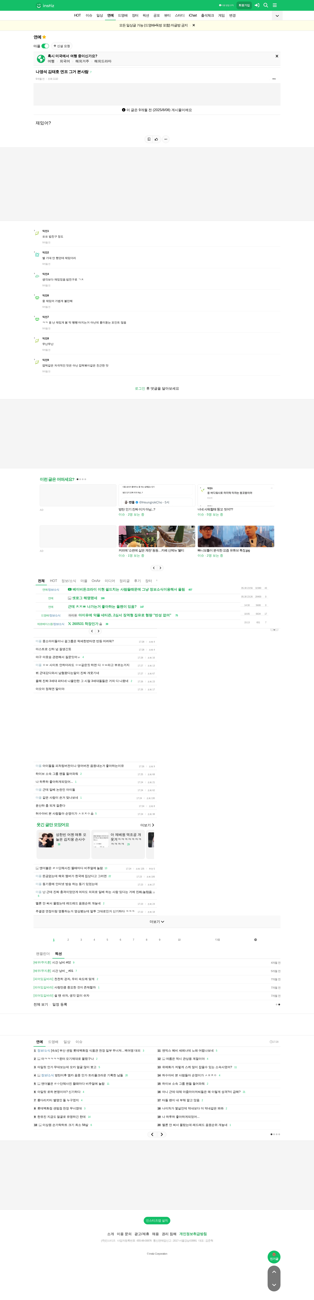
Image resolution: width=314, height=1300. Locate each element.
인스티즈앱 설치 (157, 1220)
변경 (232, 15)
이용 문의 (124, 1234)
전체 (41, 581)
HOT (77, 15)
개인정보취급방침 (193, 1234)
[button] (154, 568)
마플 (84, 581)
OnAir (96, 581)
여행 (51, 61)
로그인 (140, 388)
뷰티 (167, 15)
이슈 (89, 15)
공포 (156, 15)
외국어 (65, 61)
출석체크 (207, 15)
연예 (110, 15)
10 (179, 939)
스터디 (179, 15)
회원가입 (244, 5)
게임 (221, 15)
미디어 (110, 581)
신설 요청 (61, 46)
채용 (155, 1234)
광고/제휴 (141, 1234)
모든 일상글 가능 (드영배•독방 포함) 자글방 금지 (153, 25)
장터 (135, 15)
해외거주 (82, 61)
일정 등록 (59, 1004)
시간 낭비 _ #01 (56, 971)
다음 (217, 939)
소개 (110, 1234)
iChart (193, 15)
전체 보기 (41, 1004)
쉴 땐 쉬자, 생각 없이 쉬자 (61, 996)
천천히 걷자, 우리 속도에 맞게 (66, 979)
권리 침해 (169, 1234)
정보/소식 (68, 581)
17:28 (274, 1041)
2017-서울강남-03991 (185, 1240)
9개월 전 (40, 78)
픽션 (146, 15)
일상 (99, 15)
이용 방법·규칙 (226, 5)
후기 (137, 581)
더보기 (147, 825)
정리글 (124, 581)
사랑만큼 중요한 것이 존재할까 (67, 987)
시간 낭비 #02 (55, 963)
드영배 (123, 15)
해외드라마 (102, 61)
